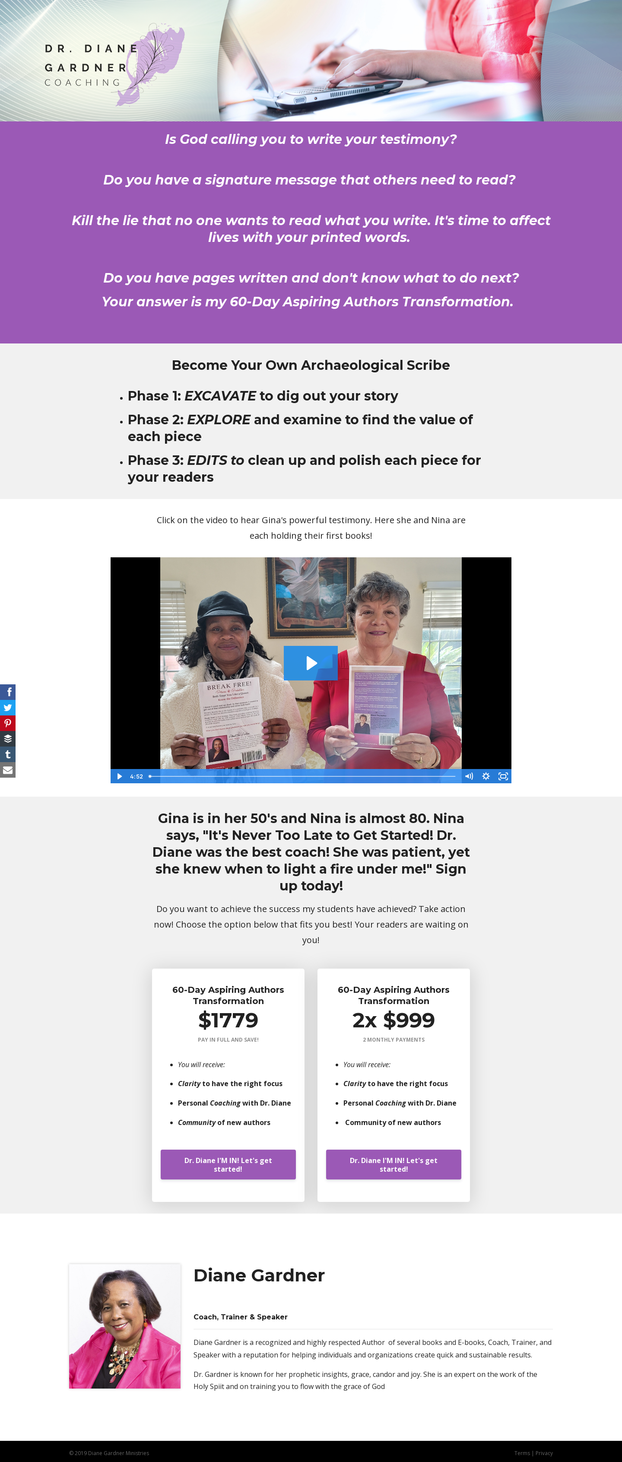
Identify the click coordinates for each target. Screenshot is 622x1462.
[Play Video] (118, 776)
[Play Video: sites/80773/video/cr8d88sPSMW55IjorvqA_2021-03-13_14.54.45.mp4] (311, 663)
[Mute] (468, 776)
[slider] (303, 776)
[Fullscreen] (503, 776)
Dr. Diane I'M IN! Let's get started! (228, 1165)
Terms (522, 1453)
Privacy (544, 1453)
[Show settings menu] (486, 776)
